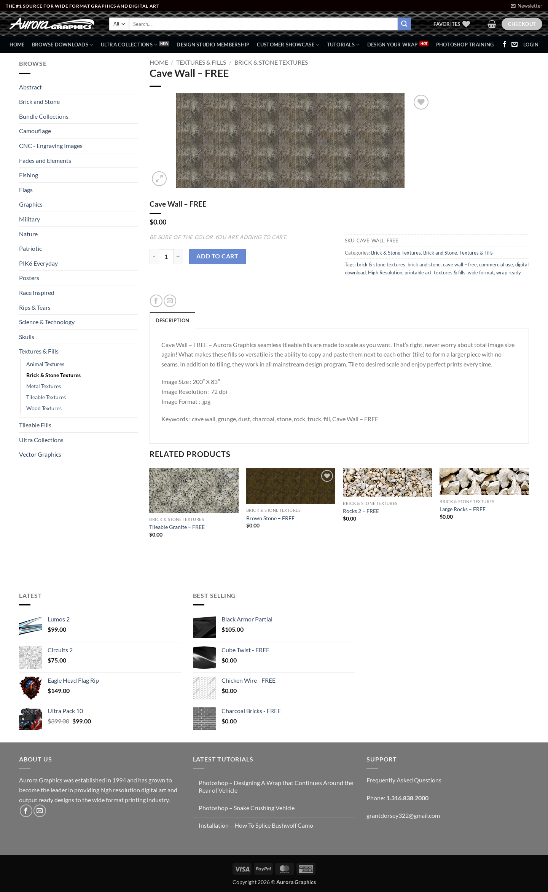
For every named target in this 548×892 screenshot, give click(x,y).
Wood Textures (44, 408)
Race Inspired (36, 292)
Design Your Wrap (392, 44)
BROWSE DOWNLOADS (63, 44)
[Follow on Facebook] (505, 44)
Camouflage (35, 130)
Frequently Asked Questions (403, 780)
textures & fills (449, 272)
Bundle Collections (43, 116)
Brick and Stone (39, 101)
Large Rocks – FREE (463, 509)
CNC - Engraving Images (51, 145)
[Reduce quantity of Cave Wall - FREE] (154, 256)
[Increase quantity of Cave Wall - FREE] (178, 256)
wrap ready (508, 272)
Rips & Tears (35, 307)
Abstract (30, 87)
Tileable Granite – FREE (177, 527)
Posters (29, 277)
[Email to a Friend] (170, 301)
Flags (26, 189)
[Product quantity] (166, 256)
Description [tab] (173, 320)
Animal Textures (45, 364)
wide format (481, 272)
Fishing (28, 174)
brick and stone (424, 264)
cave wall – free (460, 264)
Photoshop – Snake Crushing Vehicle (247, 807)
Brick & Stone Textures (53, 375)
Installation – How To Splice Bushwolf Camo (256, 825)
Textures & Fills (39, 351)
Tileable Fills (35, 424)
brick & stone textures (381, 264)
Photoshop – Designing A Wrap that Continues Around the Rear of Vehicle (276, 786)
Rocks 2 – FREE (361, 511)
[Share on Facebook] (156, 301)
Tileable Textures (46, 397)
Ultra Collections (129, 44)
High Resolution (385, 272)
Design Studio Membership (213, 44)
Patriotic (30, 248)
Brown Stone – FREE (270, 518)
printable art (418, 272)
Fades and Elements (45, 160)
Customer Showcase (288, 44)
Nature (28, 233)
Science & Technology (47, 321)
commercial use (496, 264)
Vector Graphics (40, 454)
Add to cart (217, 256)
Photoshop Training (465, 44)
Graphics (31, 204)
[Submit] (404, 24)
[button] (526, 5)
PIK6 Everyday (38, 263)
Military (29, 219)
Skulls (26, 336)
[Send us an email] (514, 44)
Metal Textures (43, 386)
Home (17, 44)
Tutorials (343, 44)
